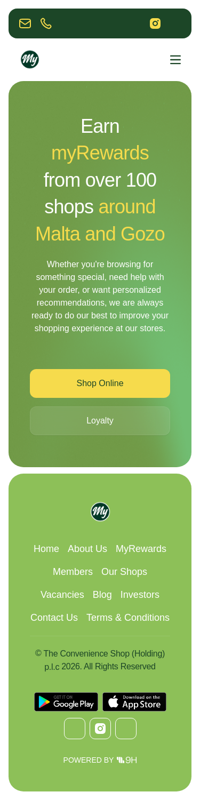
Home (46, 548)
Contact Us (54, 617)
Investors (140, 594)
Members (73, 571)
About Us (87, 548)
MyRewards (141, 548)
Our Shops (124, 571)
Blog (102, 594)
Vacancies (62, 594)
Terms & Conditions (128, 617)
